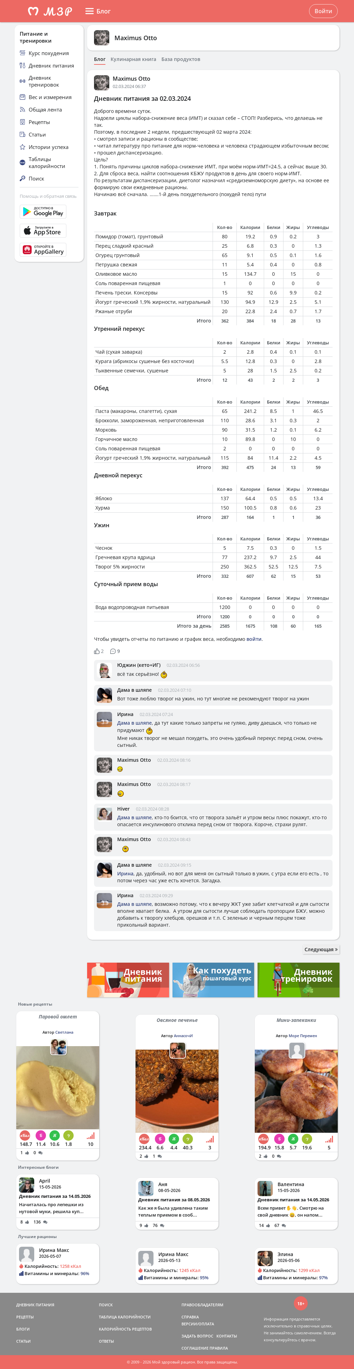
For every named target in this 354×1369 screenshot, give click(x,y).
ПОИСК (106, 1304)
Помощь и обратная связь (48, 196)
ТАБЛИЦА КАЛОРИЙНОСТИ (125, 1316)
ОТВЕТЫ (106, 1341)
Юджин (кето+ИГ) (138, 665)
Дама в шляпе (134, 690)
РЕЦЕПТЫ (25, 1316)
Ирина (125, 714)
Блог (99, 59)
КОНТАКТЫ (226, 1336)
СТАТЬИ (23, 1341)
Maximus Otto (135, 38)
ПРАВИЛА (218, 1348)
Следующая (321, 949)
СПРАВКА (190, 1316)
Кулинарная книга (133, 59)
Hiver (123, 808)
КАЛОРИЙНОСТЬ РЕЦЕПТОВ (125, 1329)
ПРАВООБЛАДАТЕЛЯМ (202, 1304)
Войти (323, 11)
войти (254, 639)
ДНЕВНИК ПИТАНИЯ (35, 1304)
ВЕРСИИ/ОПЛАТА (197, 1323)
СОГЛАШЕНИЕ (194, 1348)
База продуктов (180, 59)
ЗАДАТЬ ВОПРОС (197, 1336)
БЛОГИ (23, 1329)
